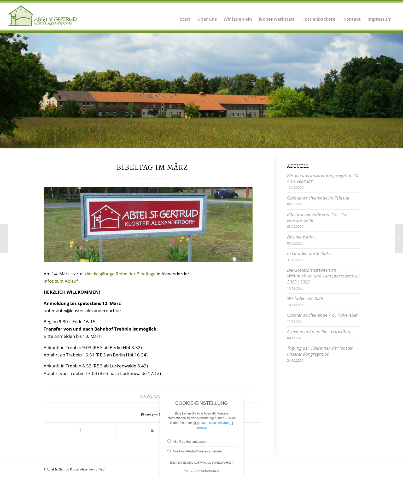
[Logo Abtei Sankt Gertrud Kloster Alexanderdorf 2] (42, 15)
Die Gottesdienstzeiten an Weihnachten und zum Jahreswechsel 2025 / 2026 (323, 276)
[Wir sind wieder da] (399, 238)
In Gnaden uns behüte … (311, 253)
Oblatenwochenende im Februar (318, 198)
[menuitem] (185, 15)
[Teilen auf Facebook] (80, 430)
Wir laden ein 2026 (305, 298)
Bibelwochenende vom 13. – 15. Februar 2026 (317, 217)
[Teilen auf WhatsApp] (152, 430)
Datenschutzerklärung (216, 425)
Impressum (201, 429)
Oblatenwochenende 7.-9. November (322, 315)
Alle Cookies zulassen (186, 443)
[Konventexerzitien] (4, 238)
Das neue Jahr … (303, 237)
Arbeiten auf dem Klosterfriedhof (318, 331)
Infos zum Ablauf (61, 281)
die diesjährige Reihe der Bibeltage (120, 274)
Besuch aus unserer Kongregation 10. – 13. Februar (323, 178)
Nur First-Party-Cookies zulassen (194, 453)
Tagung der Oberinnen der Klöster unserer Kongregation (320, 351)
